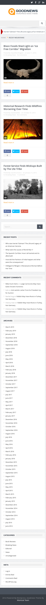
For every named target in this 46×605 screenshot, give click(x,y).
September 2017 (11, 387)
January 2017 (10, 416)
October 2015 (10, 469)
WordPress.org (11, 582)
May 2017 (9, 402)
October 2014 (10, 512)
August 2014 (10, 519)
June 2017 (9, 398)
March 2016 (10, 451)
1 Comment (21, 175)
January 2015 (10, 501)
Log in (8, 571)
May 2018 (9, 359)
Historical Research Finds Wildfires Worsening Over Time (23, 107)
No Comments (22, 55)
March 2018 (10, 366)
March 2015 (10, 494)
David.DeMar (15, 113)
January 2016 (10, 458)
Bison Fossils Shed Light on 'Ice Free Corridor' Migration (21, 48)
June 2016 (9, 441)
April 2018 (9, 362)
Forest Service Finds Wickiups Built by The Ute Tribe (23, 167)
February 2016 (11, 455)
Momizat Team (23, 600)
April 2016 (9, 448)
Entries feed (10, 575)
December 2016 (11, 419)
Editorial (9, 548)
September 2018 (11, 345)
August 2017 (10, 391)
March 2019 (10, 327)
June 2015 (9, 483)
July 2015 (9, 480)
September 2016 (11, 430)
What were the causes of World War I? (19, 250)
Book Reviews (11, 541)
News (8, 552)
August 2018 (10, 348)
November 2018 (11, 341)
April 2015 (9, 490)
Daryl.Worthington (17, 53)
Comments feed (11, 578)
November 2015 (11, 466)
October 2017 (10, 384)
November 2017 (11, 380)
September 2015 (11, 473)
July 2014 (9, 522)
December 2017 (11, 377)
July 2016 (9, 437)
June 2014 (9, 526)
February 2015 (11, 498)
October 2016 (10, 426)
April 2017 (9, 405)
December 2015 (11, 462)
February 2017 (11, 412)
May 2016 (9, 444)
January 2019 (10, 334)
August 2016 (10, 434)
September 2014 (11, 515)
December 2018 (11, 338)
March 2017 (10, 409)
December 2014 (11, 505)
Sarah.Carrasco (16, 173)
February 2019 (11, 331)
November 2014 (11, 508)
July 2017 (9, 394)
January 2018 (10, 373)
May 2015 (9, 487)
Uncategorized (11, 556)
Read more (9, 82)
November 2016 (11, 423)
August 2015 (10, 476)
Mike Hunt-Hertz (12, 284)
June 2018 (9, 355)
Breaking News (11, 55)
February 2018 (11, 370)
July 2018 (9, 352)
